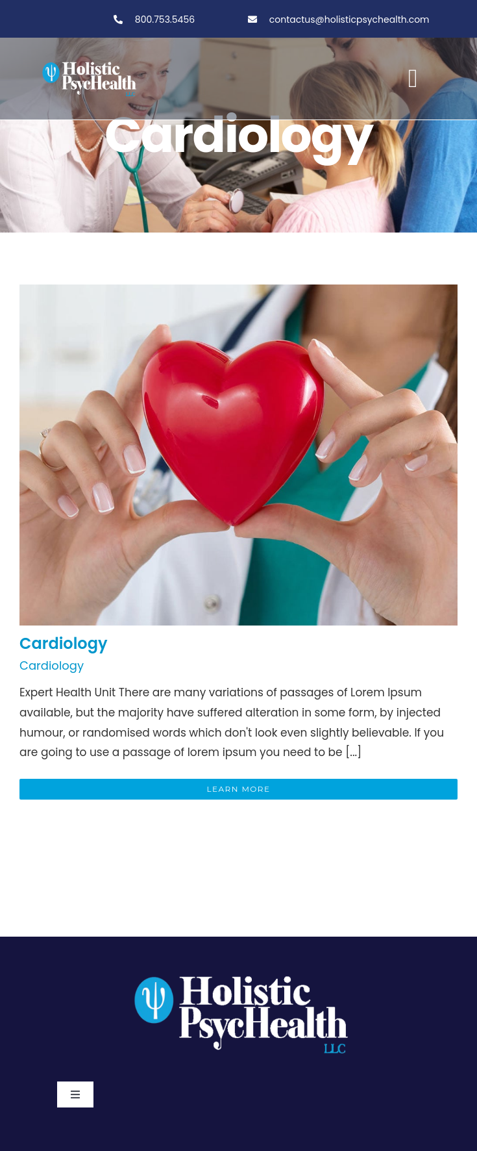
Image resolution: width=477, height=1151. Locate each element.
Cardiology (63, 643)
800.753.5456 (163, 19)
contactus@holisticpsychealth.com (349, 19)
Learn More (239, 789)
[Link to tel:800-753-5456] (118, 19)
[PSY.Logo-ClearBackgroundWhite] (238, 970)
